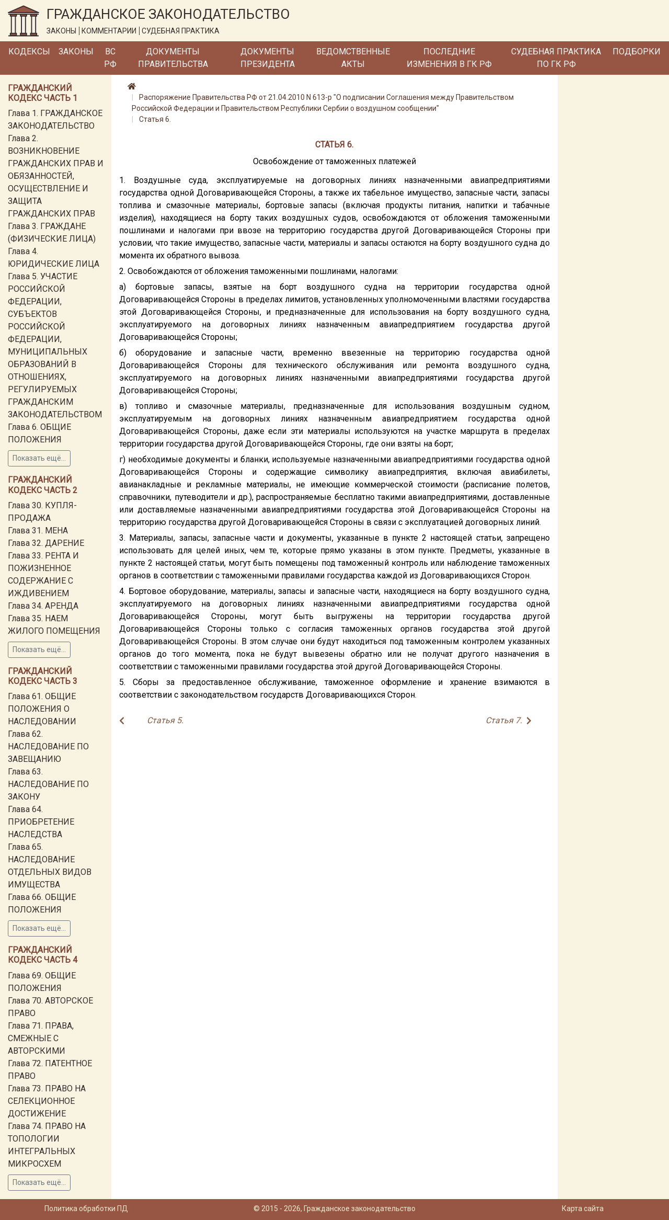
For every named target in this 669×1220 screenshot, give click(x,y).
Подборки (637, 51)
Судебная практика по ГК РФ (556, 58)
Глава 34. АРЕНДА (43, 606)
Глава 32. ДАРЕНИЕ (46, 543)
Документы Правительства (173, 58)
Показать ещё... (39, 458)
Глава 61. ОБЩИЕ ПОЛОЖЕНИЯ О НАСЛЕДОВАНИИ (42, 708)
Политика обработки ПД (86, 1208)
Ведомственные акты (353, 58)
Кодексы (29, 51)
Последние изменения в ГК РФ (449, 58)
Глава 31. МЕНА (38, 530)
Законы (76, 51)
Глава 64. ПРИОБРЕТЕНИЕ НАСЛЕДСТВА (41, 821)
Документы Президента (267, 58)
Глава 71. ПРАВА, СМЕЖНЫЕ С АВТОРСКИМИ (41, 1038)
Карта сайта (583, 1208)
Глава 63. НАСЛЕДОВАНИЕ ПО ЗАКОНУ (48, 784)
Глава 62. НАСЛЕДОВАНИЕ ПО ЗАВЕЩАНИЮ (48, 746)
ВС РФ (110, 58)
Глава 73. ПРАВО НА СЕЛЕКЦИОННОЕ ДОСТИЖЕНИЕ (47, 1101)
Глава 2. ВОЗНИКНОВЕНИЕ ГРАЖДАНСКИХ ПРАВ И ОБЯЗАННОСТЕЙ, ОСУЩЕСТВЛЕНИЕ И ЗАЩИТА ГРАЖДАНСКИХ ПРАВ (55, 176)
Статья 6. (155, 119)
